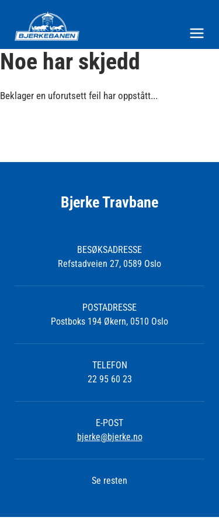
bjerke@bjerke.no (109, 436)
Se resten (109, 480)
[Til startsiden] (109, 26)
